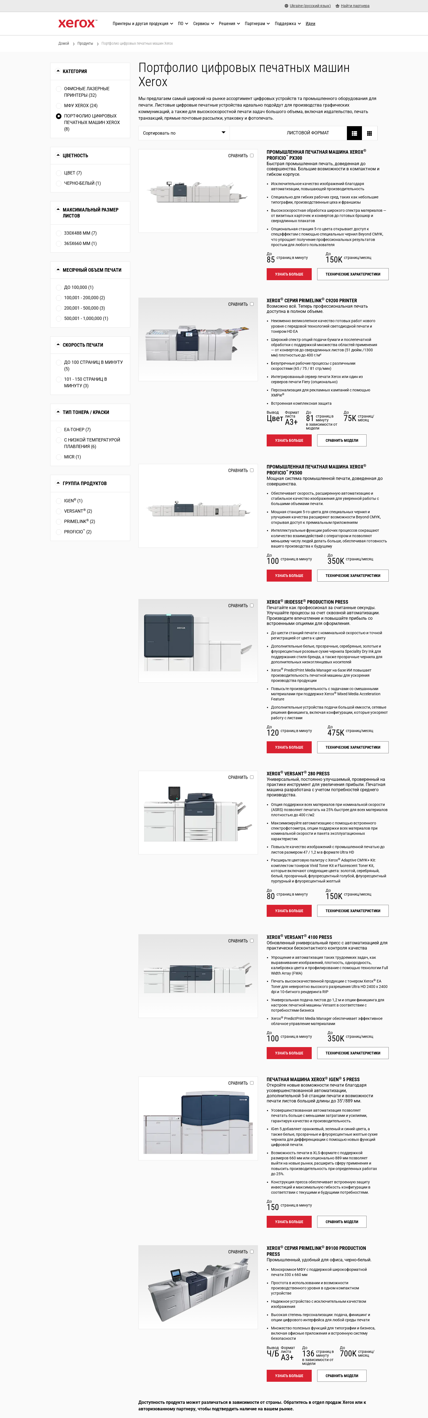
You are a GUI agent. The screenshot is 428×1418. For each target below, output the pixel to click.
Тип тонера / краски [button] (86, 412)
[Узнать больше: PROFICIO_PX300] (198, 191)
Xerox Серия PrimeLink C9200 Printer (312, 300)
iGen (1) (73, 500)
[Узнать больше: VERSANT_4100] (198, 976)
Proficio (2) (78, 531)
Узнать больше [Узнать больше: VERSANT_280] (289, 911)
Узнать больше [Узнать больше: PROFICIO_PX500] (289, 575)
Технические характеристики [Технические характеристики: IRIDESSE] (353, 747)
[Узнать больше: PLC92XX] (198, 339)
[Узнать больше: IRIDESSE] (198, 641)
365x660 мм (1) (80, 243)
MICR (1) (72, 456)
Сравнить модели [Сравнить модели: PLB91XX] (342, 1376)
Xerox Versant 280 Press (298, 773)
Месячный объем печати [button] (92, 270)
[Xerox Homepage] (77, 24)
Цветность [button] (75, 155)
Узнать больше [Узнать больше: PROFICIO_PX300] (289, 274)
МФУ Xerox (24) (81, 105)
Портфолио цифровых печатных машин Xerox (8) (92, 122)
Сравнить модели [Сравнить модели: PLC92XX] (342, 440)
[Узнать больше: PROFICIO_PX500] (198, 506)
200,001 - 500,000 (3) (84, 308)
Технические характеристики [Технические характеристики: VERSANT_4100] (353, 1053)
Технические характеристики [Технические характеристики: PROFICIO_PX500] (353, 575)
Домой (63, 43)
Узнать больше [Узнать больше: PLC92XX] (289, 440)
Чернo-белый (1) (82, 183)
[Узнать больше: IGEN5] (198, 1118)
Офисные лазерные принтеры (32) (86, 92)
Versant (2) (78, 511)
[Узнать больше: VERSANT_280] (198, 812)
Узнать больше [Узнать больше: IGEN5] (289, 1222)
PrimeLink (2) (79, 521)
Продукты (85, 43)
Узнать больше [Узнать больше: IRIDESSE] (289, 747)
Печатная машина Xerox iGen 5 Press (313, 1079)
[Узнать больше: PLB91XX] (198, 1287)
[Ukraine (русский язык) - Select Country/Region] (308, 6)
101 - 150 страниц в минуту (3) (85, 382)
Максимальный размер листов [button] (90, 213)
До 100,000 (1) (79, 287)
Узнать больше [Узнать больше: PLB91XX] (289, 1376)
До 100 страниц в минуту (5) (93, 365)
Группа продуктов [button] (85, 483)
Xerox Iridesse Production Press (307, 602)
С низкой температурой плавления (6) (92, 443)
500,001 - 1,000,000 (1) (86, 318)
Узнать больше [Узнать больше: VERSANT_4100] (289, 1053)
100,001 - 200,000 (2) (84, 297)
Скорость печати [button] (83, 345)
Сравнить (238, 155)
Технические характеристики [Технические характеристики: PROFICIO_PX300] (353, 274)
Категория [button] (75, 71)
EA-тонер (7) (77, 429)
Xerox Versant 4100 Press (299, 937)
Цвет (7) (73, 173)
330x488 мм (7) (80, 233)
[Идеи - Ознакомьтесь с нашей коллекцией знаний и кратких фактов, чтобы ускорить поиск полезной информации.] (310, 24)
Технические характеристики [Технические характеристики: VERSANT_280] (353, 911)
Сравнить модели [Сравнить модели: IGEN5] (342, 1222)
